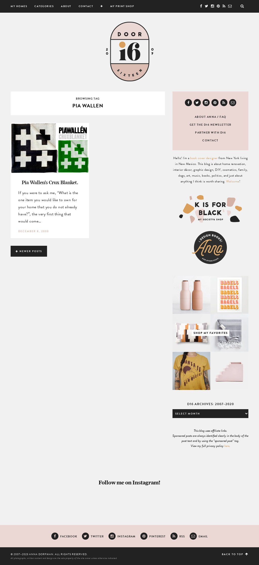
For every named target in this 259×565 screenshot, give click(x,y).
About (66, 6)
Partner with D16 (210, 132)
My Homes (19, 6)
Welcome (232, 181)
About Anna (206, 117)
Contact (86, 6)
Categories (44, 6)
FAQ (223, 117)
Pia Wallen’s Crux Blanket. (50, 182)
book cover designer (204, 158)
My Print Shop (122, 6)
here (226, 445)
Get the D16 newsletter (210, 125)
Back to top (235, 554)
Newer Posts (29, 251)
